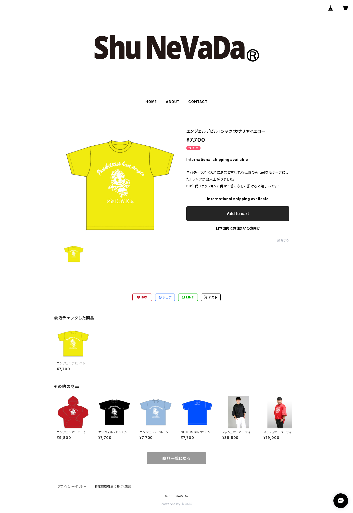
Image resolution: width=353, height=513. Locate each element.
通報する (283, 240)
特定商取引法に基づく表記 (113, 486)
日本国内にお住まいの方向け (238, 228)
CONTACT (198, 102)
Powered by (176, 504)
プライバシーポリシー (72, 486)
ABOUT (172, 102)
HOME (151, 102)
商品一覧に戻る (176, 458)
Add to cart (238, 213)
